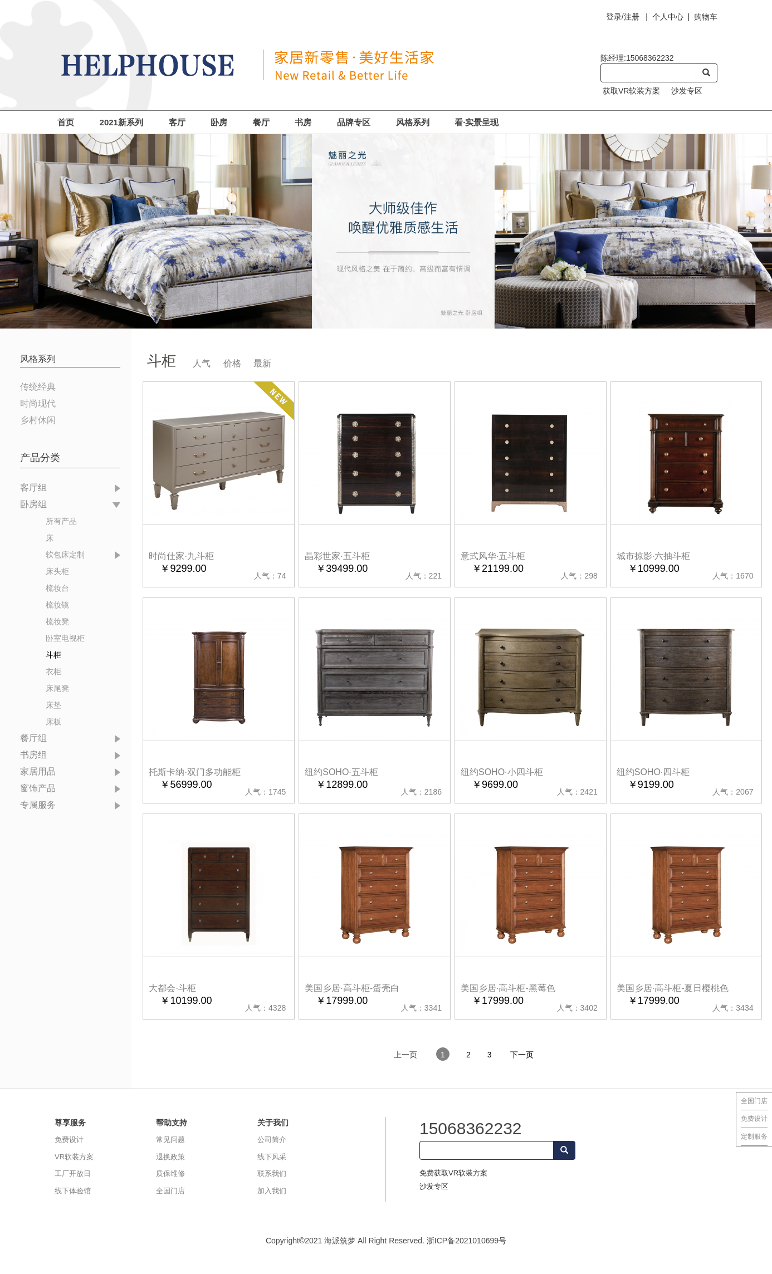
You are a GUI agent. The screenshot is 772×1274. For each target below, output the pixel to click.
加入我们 (271, 1191)
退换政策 (170, 1157)
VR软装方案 (74, 1157)
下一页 (522, 1054)
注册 (631, 16)
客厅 (177, 122)
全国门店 (754, 1101)
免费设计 (754, 1119)
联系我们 (271, 1173)
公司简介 (271, 1139)
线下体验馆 (73, 1191)
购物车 (705, 16)
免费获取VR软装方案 (453, 1173)
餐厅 (261, 122)
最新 (262, 363)
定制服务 (754, 1136)
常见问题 (170, 1139)
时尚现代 (38, 403)
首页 (65, 122)
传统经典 (38, 386)
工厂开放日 (73, 1173)
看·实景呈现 (477, 122)
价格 (232, 363)
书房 (303, 122)
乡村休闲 (38, 420)
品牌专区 (353, 122)
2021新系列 (121, 122)
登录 (614, 16)
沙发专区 (686, 90)
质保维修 (170, 1173)
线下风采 (271, 1157)
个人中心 (667, 16)
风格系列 (412, 122)
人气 (202, 363)
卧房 (219, 122)
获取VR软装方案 (631, 90)
